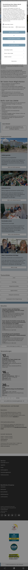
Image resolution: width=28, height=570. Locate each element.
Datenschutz (14, 61)
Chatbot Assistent (21, 27)
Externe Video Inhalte (9, 27)
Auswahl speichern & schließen (14, 38)
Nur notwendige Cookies (14, 45)
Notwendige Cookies (9, 24)
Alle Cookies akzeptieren (14, 32)
